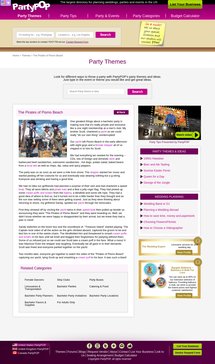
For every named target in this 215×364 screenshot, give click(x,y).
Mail (121, 345)
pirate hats (60, 189)
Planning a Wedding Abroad (161, 209)
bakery (68, 192)
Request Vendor (98, 351)
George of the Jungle (157, 182)
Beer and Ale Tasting (156, 164)
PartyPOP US (31, 7)
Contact (124, 351)
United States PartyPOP (32, 344)
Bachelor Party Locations (104, 295)
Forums (72, 351)
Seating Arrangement (100, 355)
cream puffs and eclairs (39, 192)
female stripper (104, 145)
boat (21, 189)
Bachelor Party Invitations (72, 295)
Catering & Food (99, 286)
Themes (26, 55)
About (113, 351)
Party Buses (96, 279)
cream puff (84, 257)
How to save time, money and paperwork (169, 215)
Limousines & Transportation (33, 288)
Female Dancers (34, 279)
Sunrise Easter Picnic (157, 170)
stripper (94, 172)
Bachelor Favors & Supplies (35, 303)
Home (16, 55)
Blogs (82, 351)
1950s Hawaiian (154, 158)
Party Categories (146, 16)
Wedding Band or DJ (157, 203)
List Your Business (142, 351)
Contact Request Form (77, 42)
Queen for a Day (154, 176)
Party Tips (68, 16)
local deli (32, 165)
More (113, 345)
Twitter (105, 345)
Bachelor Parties (66, 286)
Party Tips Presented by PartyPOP (169, 142)
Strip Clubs (63, 279)
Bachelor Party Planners (39, 295)
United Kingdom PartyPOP (33, 349)
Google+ (97, 345)
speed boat (88, 209)
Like (129, 345)
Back (121, 112)
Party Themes (29, 16)
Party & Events (107, 16)
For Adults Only (66, 302)
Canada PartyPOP (28, 353)
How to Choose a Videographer (163, 228)
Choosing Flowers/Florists (160, 221)
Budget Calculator (185, 16)
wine (112, 158)
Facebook (89, 345)
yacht (103, 131)
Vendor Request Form (187, 353)
